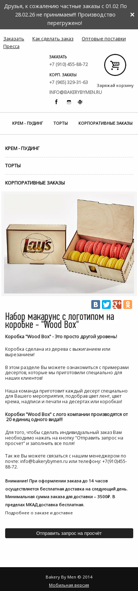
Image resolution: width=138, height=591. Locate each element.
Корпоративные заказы (105, 123)
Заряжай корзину (115, 67)
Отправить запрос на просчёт (69, 533)
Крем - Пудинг (27, 123)
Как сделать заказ (53, 38)
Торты (60, 123)
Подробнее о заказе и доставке (39, 512)
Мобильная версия (69, 585)
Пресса (11, 46)
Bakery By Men (23, 57)
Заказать (13, 38)
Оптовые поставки (104, 38)
